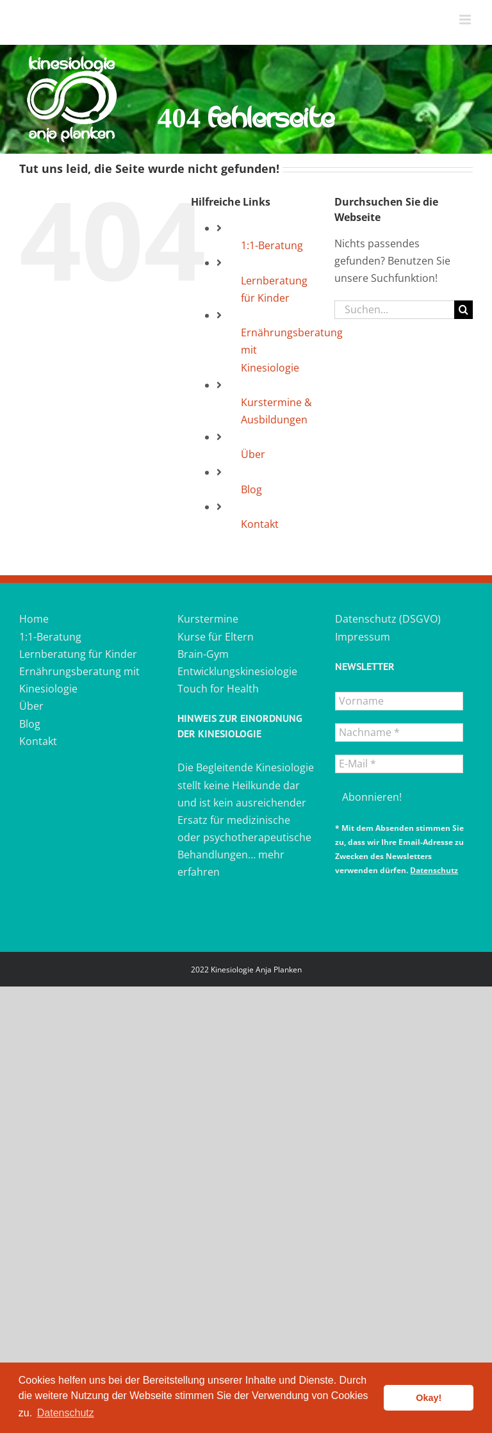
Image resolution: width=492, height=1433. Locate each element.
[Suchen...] (394, 309)
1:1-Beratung (272, 245)
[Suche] (463, 309)
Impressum (362, 637)
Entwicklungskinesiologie (237, 671)
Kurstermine (207, 619)
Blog (251, 489)
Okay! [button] (428, 1398)
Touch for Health (218, 689)
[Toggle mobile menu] (466, 19)
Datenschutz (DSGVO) (388, 619)
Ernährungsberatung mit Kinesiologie (79, 680)
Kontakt (260, 524)
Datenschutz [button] (65, 1412)
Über (253, 454)
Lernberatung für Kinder (78, 654)
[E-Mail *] (399, 764)
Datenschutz (434, 870)
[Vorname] (399, 701)
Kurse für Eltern (215, 637)
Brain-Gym (203, 654)
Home (34, 619)
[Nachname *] (399, 732)
